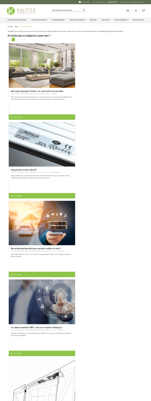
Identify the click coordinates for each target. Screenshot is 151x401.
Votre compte (92, 366)
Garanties (54, 371)
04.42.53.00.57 (111, 2)
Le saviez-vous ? (46, 93)
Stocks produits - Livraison (60, 374)
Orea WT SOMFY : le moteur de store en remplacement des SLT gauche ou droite (107, 247)
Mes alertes (90, 386)
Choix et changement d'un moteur (98, 250)
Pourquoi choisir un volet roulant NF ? (92, 90)
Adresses (89, 380)
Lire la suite (16, 116)
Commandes (90, 374)
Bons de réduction (92, 383)
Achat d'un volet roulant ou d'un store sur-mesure (34, 93)
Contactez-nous (56, 391)
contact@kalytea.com (25, 386)
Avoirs (88, 377)
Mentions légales (57, 380)
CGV (52, 383)
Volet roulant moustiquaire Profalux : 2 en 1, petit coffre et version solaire (37, 90)
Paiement (54, 377)
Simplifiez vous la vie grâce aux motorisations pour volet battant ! (34, 247)
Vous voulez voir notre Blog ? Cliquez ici (133, 2)
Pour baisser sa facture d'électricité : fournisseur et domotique (101, 326)
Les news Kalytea (53, 93)
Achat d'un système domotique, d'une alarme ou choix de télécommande (37, 171)
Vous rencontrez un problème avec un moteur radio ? (29, 325)
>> (24, 39)
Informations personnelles (95, 371)
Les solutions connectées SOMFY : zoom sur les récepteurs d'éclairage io (104, 169)
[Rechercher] (69, 10)
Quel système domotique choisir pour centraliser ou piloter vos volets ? (36, 168)
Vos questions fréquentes (122, 93)
